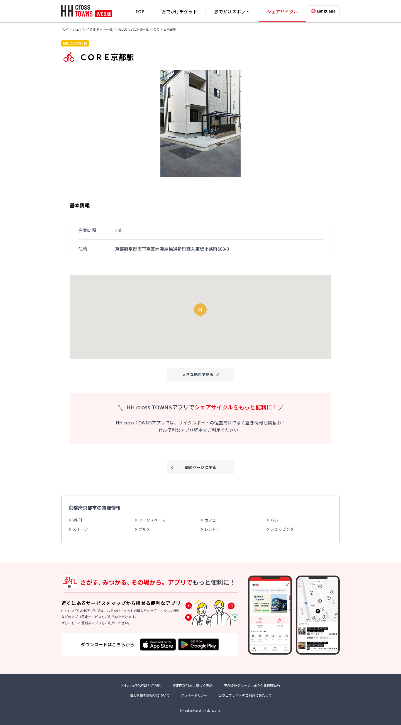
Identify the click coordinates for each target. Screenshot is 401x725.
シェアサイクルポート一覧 (93, 29)
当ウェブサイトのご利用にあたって (245, 695)
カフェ (210, 519)
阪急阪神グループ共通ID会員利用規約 (252, 685)
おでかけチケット (179, 11)
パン (274, 519)
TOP (140, 11)
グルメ (144, 529)
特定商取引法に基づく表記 (192, 685)
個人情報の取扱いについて (149, 695)
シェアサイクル (282, 11)
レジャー (212, 529)
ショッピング (282, 529)
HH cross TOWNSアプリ (140, 422)
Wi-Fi (77, 519)
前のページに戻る (200, 467)
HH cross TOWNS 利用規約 (141, 685)
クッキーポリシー (194, 695)
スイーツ (80, 529)
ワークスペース (151, 519)
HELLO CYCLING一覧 (133, 29)
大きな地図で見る (197, 374)
